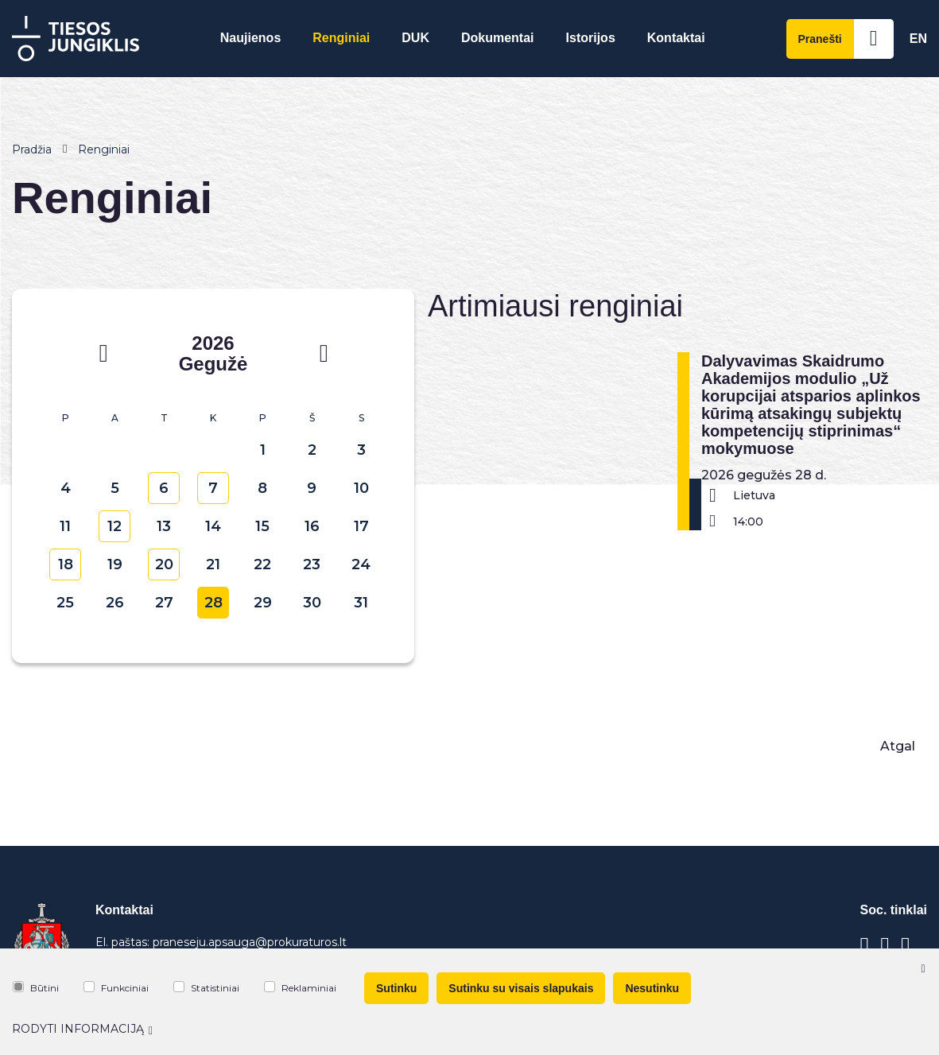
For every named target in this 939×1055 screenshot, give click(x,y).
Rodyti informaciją (82, 1029)
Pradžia (32, 149)
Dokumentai (497, 38)
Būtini (36, 987)
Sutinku (396, 988)
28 (213, 602)
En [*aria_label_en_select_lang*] (918, 38)
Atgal (897, 746)
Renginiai (341, 38)
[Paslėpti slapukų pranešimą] (923, 968)
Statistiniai (206, 987)
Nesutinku (652, 988)
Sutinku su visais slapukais (520, 988)
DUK (415, 38)
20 (164, 564)
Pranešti (846, 39)
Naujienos (250, 38)
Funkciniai (116, 987)
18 (65, 564)
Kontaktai (676, 38)
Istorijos (590, 38)
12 (114, 526)
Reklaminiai (300, 987)
